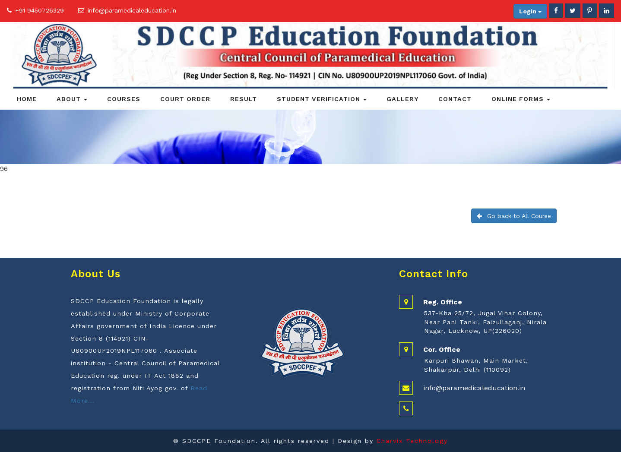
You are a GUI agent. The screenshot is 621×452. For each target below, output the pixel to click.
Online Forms (520, 98)
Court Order (185, 98)
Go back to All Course (514, 215)
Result (243, 98)
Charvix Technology (412, 440)
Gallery (402, 98)
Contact (455, 98)
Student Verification (322, 98)
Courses (123, 98)
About (72, 98)
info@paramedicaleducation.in (132, 10)
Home (27, 98)
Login (530, 11)
